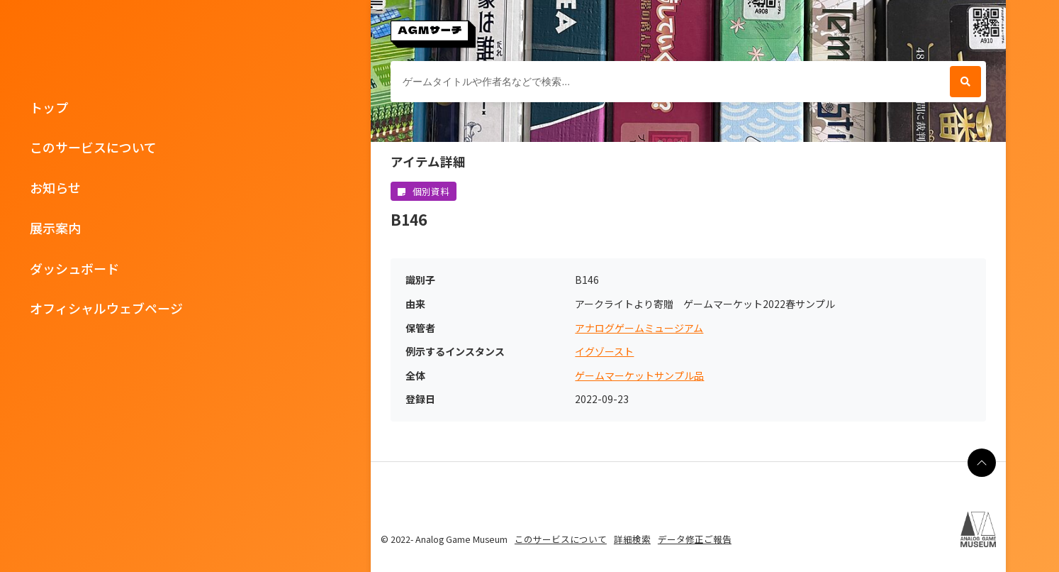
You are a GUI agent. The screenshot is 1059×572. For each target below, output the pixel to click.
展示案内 (55, 228)
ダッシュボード (74, 268)
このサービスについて (93, 147)
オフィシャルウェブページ (106, 308)
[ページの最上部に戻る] (982, 463)
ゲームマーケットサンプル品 (639, 376)
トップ (49, 107)
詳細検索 (632, 539)
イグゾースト (604, 351)
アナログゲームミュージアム (639, 328)
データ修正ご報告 (695, 539)
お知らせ (55, 187)
